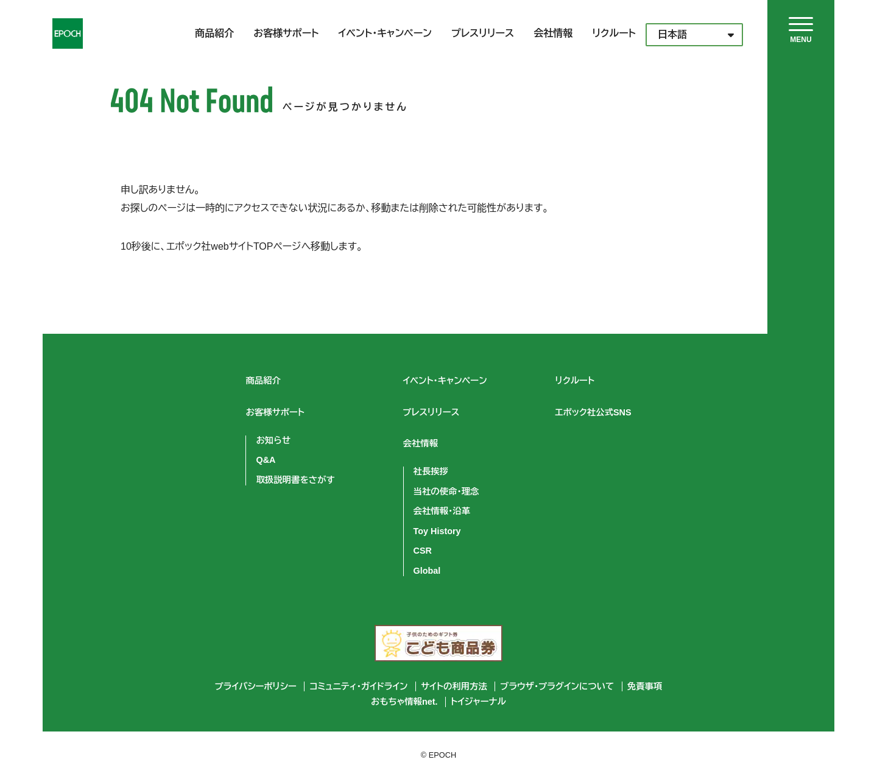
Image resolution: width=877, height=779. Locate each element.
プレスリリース (482, 33)
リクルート (614, 33)
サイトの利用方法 (454, 686)
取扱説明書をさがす (295, 480)
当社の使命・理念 (446, 491)
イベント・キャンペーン (385, 33)
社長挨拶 (431, 471)
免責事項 (645, 686)
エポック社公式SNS (593, 412)
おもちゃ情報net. (404, 702)
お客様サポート (286, 33)
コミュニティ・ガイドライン (358, 686)
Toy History (437, 531)
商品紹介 (214, 33)
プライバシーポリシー (256, 686)
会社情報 (553, 33)
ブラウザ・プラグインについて (557, 686)
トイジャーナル (478, 702)
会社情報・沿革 (442, 511)
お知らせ (273, 440)
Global (427, 571)
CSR (423, 550)
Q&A (265, 460)
